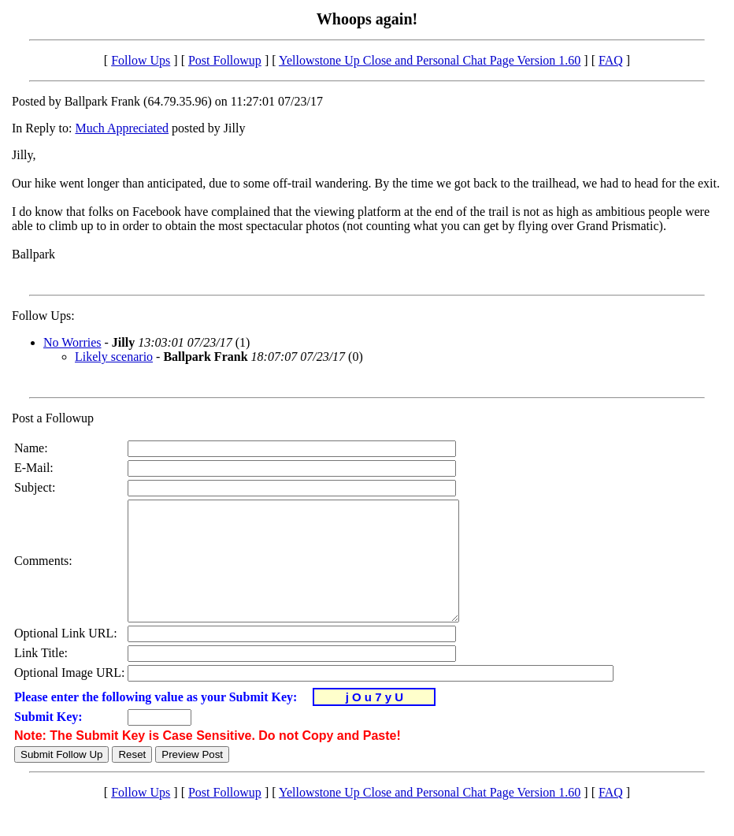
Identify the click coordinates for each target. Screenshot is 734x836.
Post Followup (224, 60)
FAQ (611, 60)
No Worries (72, 342)
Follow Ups (140, 60)
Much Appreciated (122, 128)
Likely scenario (114, 356)
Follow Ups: (43, 315)
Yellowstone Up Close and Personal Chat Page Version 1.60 (429, 60)
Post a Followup (53, 418)
